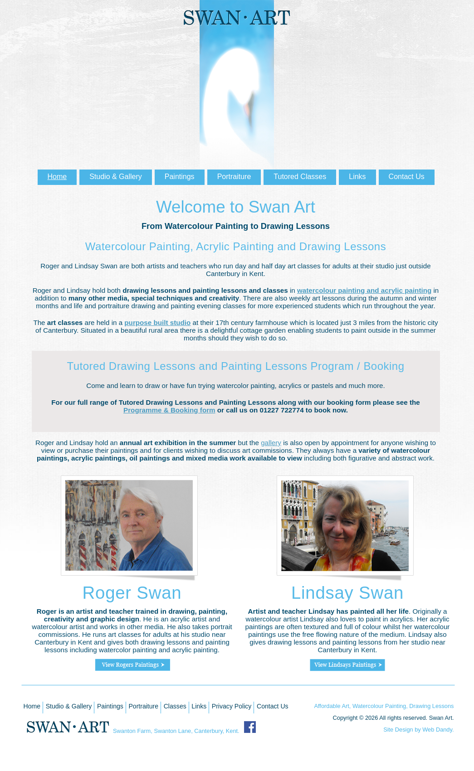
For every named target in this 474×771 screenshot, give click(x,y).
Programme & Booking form (169, 410)
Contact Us (272, 706)
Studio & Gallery (69, 706)
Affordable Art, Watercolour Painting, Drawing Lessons (384, 706)
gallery (271, 442)
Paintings (110, 706)
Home (32, 706)
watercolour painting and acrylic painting (364, 290)
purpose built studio (157, 322)
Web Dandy (437, 729)
